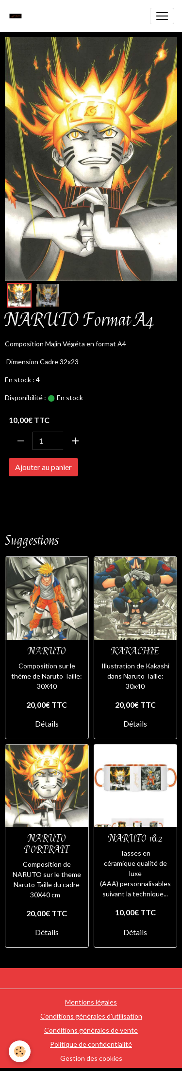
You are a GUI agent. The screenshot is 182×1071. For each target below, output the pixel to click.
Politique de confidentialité (91, 1044)
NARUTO (23, 494)
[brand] (18, 16)
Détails (47, 723)
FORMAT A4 (68, 494)
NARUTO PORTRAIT (46, 844)
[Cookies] (20, 1051)
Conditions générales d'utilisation (91, 1016)
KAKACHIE (135, 651)
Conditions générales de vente (91, 1030)
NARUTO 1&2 (135, 838)
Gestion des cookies (91, 1058)
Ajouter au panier (43, 466)
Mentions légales (91, 1002)
